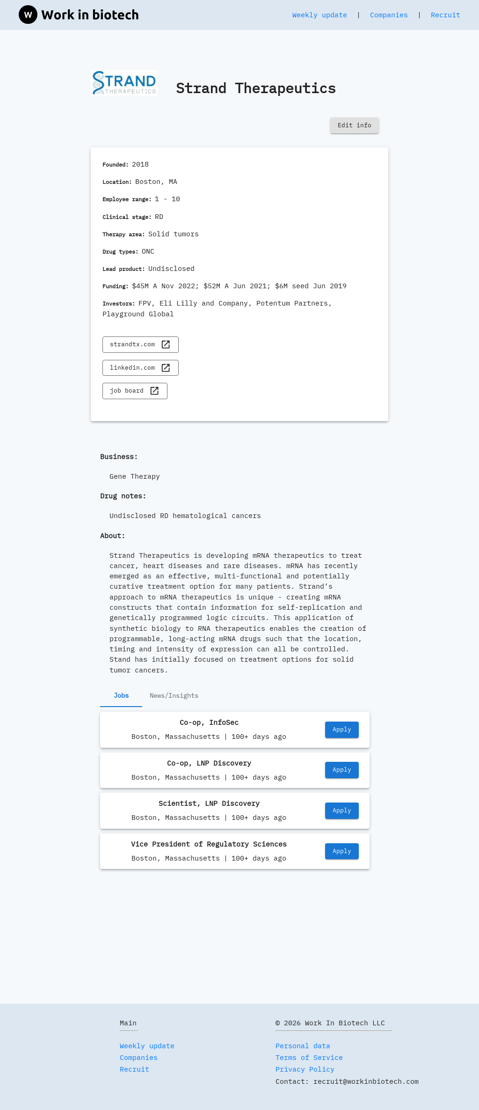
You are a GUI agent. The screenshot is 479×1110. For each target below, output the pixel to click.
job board (135, 391)
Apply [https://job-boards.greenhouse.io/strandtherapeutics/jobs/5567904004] (342, 811)
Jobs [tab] (121, 696)
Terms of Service (309, 1057)
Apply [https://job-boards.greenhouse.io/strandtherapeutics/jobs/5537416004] (342, 851)
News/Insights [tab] (174, 696)
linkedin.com (140, 368)
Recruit (445, 14)
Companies (389, 14)
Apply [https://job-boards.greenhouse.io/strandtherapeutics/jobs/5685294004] (342, 770)
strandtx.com (140, 344)
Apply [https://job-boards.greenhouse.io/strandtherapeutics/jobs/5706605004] (342, 730)
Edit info (354, 125)
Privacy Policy (305, 1069)
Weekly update (319, 14)
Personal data (303, 1045)
